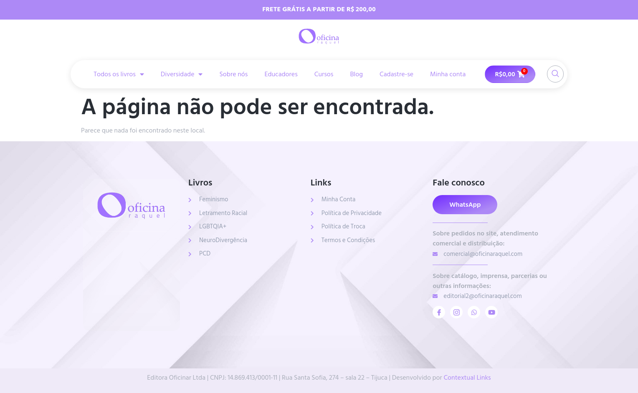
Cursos (324, 74)
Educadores (280, 74)
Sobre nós (233, 74)
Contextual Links (467, 377)
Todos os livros (119, 74)
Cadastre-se (396, 74)
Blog (356, 74)
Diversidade (182, 74)
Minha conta (448, 74)
